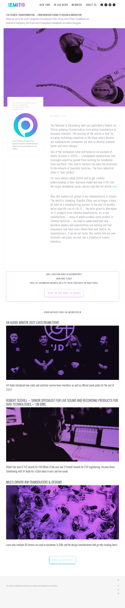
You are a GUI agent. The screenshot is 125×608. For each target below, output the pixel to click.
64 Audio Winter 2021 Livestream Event (32, 322)
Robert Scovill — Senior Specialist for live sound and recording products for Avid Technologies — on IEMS (62, 402)
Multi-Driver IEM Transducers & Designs (34, 482)
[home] (16, 5)
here (114, 186)
